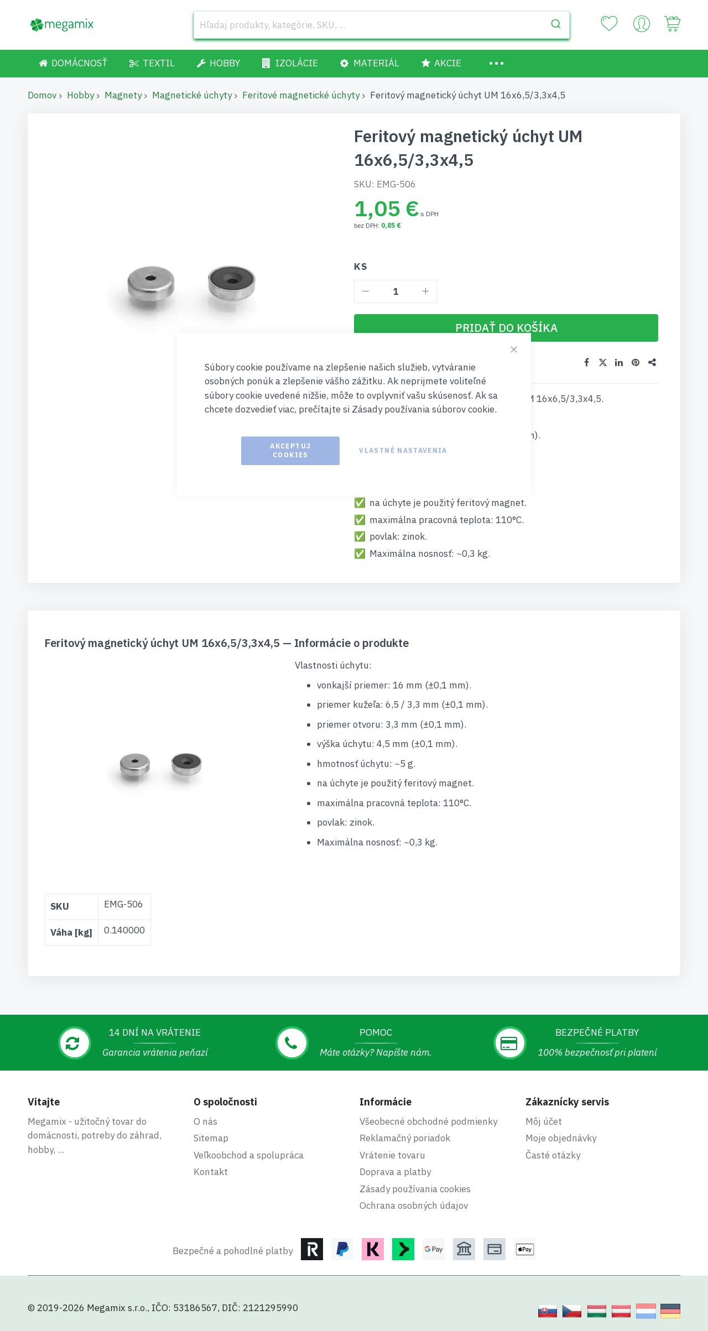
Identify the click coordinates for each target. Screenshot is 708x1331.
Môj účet (543, 1120)
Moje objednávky (560, 1136)
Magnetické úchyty (192, 95)
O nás (205, 1120)
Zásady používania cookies (415, 1187)
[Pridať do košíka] (506, 328)
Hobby (80, 95)
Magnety (123, 95)
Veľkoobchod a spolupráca (249, 1153)
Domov (42, 95)
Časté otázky (552, 1153)
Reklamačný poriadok (405, 1136)
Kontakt (211, 1170)
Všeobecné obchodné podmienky (428, 1120)
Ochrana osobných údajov (414, 1204)
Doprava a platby (395, 1170)
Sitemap (211, 1136)
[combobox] (382, 25)
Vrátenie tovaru (392, 1153)
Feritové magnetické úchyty (301, 95)
